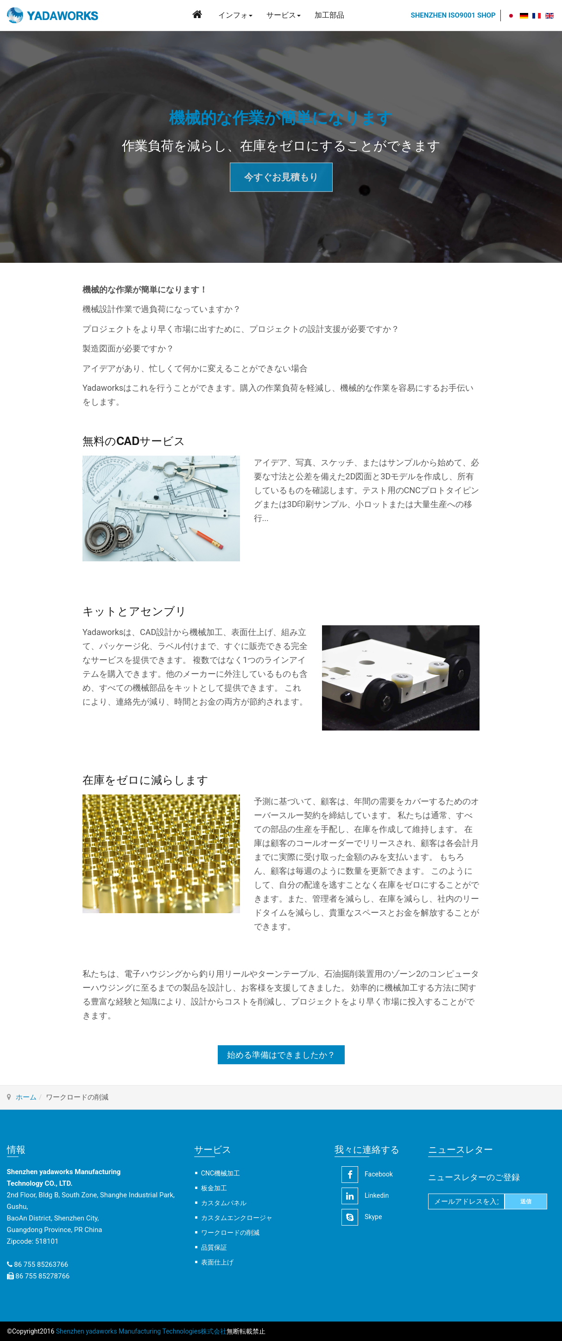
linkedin (365, 1196)
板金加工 (214, 1188)
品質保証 (214, 1247)
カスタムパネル (223, 1203)
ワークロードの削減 (230, 1232)
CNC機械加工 (220, 1173)
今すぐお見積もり (281, 177)
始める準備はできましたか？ (281, 1055)
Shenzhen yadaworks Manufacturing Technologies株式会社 (140, 1331)
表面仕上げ (217, 1262)
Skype (361, 1217)
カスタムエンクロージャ (236, 1217)
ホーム (26, 1097)
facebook (367, 1174)
